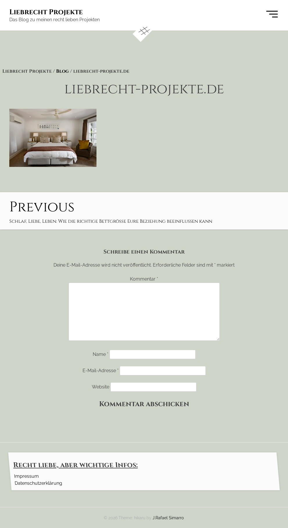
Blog (62, 71)
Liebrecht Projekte (46, 12)
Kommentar (144, 279)
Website (100, 387)
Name (100, 354)
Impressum (26, 476)
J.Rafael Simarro (168, 517)
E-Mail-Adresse (101, 370)
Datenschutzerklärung (38, 483)
